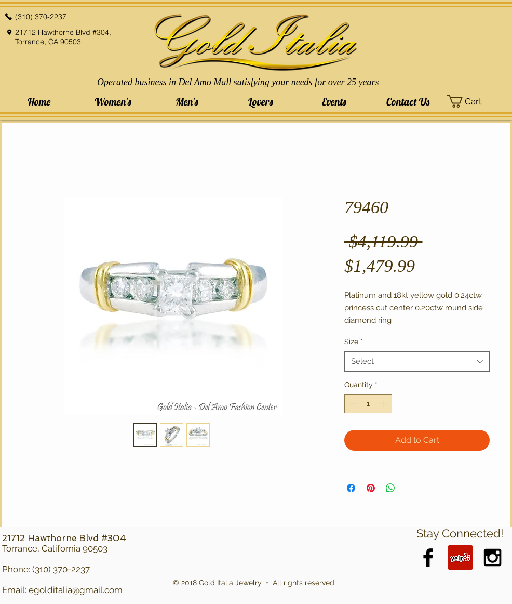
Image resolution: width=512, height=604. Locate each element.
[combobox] (417, 361)
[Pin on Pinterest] (371, 488)
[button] (113, 102)
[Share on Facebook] (351, 488)
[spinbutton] (368, 404)
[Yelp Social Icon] (460, 557)
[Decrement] (352, 404)
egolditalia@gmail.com (76, 590)
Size (353, 341)
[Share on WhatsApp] (390, 488)
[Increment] (384, 404)
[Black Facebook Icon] (428, 557)
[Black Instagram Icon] (492, 557)
